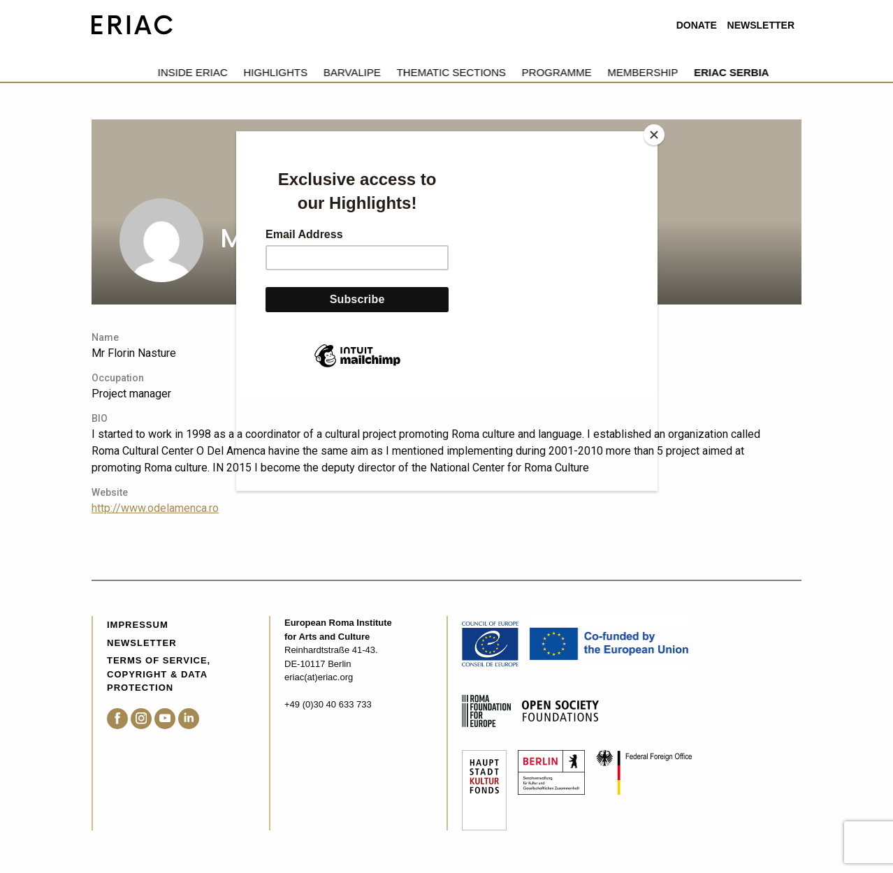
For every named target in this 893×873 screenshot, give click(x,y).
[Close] (654, 134)
